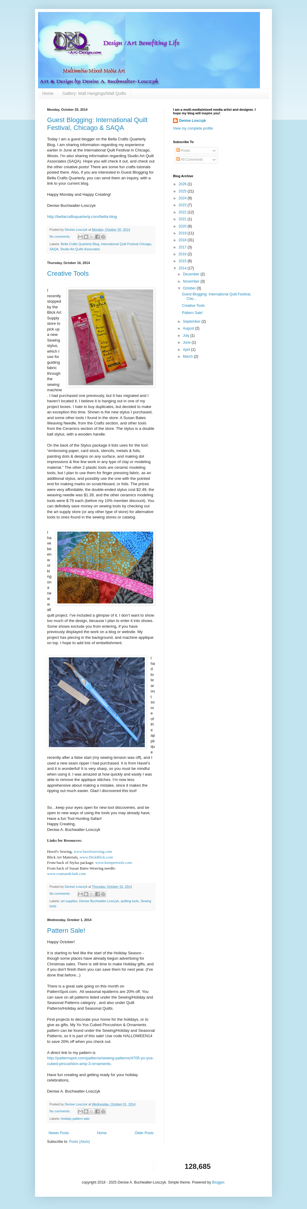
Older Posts (144, 1133)
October (190, 288)
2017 (183, 247)
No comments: (60, 236)
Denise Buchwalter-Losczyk (99, 901)
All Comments (189, 159)
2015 (183, 261)
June (187, 342)
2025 (183, 191)
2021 (183, 219)
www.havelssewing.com (92, 851)
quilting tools (130, 901)
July (186, 335)
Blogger (218, 1182)
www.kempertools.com (113, 862)
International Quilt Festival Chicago (126, 244)
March (188, 356)
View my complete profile (193, 128)
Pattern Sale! (66, 930)
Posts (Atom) (79, 1142)
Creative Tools (68, 273)
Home (47, 93)
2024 (183, 198)
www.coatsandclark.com (66, 873)
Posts (183, 150)
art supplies (69, 901)
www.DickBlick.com (96, 857)
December (192, 274)
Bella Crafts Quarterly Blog (80, 244)
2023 (183, 205)
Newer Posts (59, 1133)
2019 (183, 233)
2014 (183, 268)
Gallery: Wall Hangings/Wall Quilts (94, 93)
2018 (183, 240)
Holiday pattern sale (75, 1118)
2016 (183, 254)
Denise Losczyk (192, 121)
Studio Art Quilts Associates (80, 249)
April (187, 350)
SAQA (53, 249)
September (192, 321)
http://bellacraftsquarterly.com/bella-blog (82, 216)
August (189, 328)
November (192, 281)
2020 (183, 226)
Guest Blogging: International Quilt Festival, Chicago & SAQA (97, 123)
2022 (183, 212)
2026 (183, 184)
